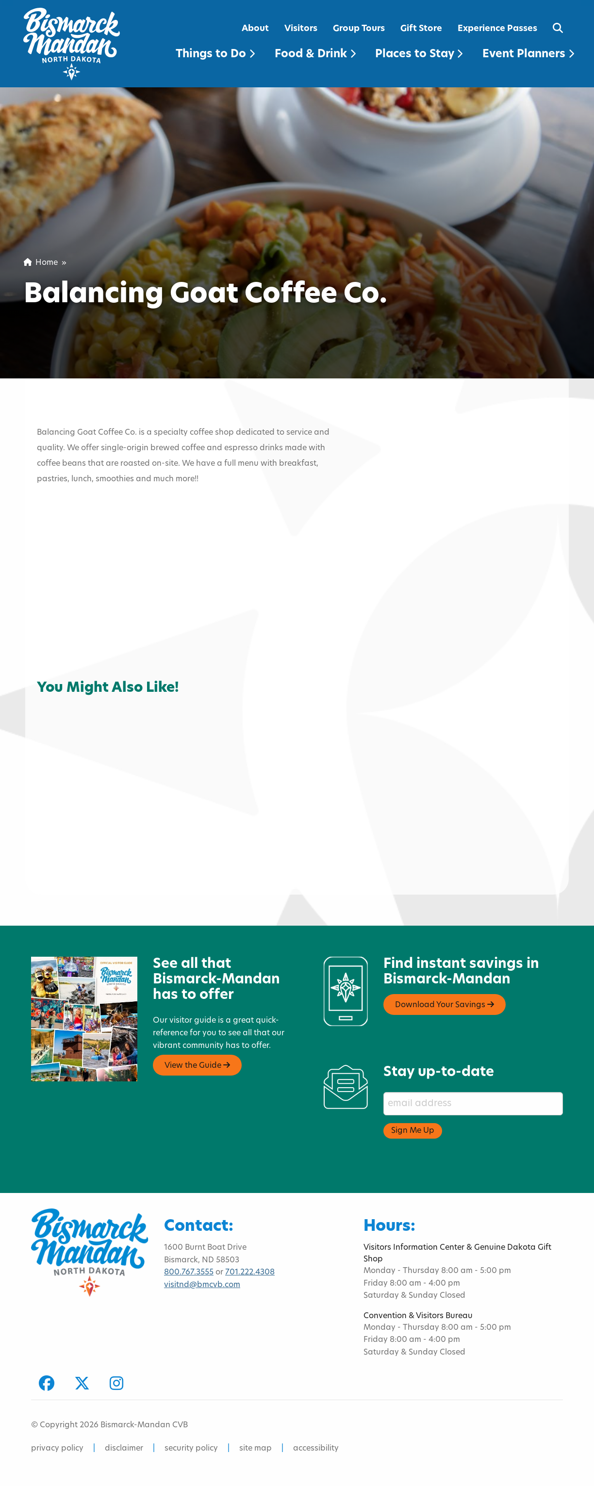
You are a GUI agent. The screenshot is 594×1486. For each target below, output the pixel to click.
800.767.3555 (189, 1272)
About (255, 29)
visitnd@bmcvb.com (202, 1285)
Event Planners (528, 54)
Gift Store (421, 29)
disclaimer (124, 1449)
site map (255, 1449)
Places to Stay (418, 54)
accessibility (316, 1449)
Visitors (300, 29)
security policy (191, 1449)
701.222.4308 (250, 1272)
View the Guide (197, 1065)
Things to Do (215, 54)
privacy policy (57, 1449)
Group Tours (359, 29)
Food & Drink (315, 54)
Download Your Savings (444, 1004)
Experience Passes (497, 29)
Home (41, 263)
